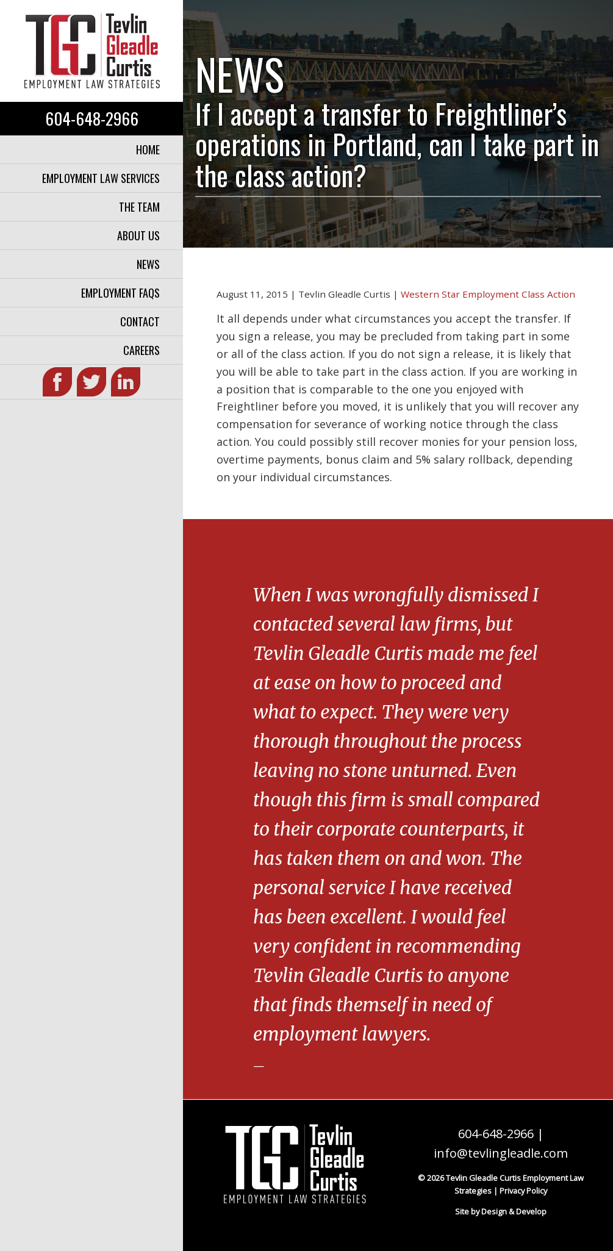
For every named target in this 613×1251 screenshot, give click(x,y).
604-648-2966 (91, 118)
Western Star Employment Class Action (488, 294)
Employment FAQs (120, 293)
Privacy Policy (523, 1190)
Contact (140, 321)
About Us (138, 235)
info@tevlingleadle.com (501, 1153)
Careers (141, 350)
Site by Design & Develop (501, 1211)
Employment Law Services (101, 178)
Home (148, 149)
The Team (139, 207)
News (148, 264)
